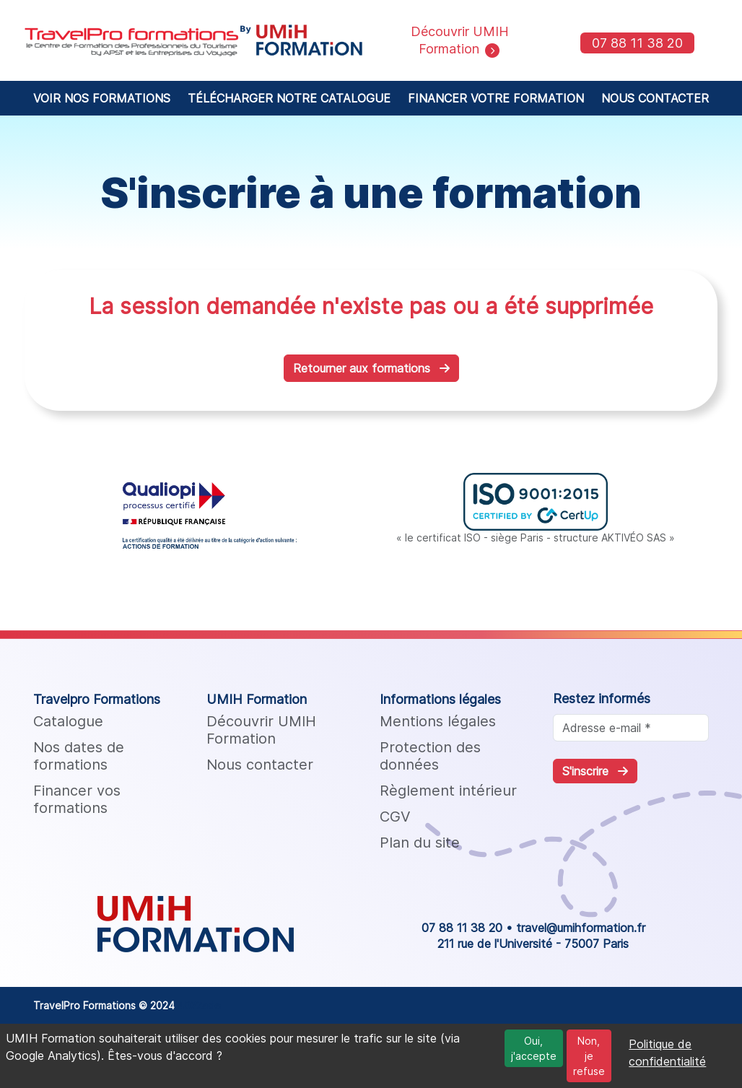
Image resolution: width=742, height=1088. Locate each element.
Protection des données (430, 756)
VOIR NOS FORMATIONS (101, 98)
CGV (395, 816)
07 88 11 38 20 (637, 43)
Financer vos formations (77, 799)
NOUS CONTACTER (655, 98)
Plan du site (420, 842)
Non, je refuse (589, 1056)
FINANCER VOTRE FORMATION (496, 98)
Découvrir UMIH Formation (261, 730)
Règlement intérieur (448, 790)
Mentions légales (438, 721)
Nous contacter (259, 764)
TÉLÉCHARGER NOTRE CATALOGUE (289, 98)
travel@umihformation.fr (580, 928)
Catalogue (68, 721)
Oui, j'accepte (533, 1048)
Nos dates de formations (78, 756)
